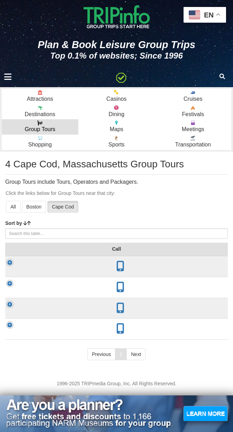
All (13, 207)
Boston (34, 207)
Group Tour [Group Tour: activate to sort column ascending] (39, 252)
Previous (101, 392)
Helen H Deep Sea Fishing (42, 310)
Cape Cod (63, 207)
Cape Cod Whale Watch (43, 364)
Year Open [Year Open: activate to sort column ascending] (106, 252)
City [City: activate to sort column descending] (69, 256)
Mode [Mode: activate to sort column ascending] (180, 256)
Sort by (18, 223)
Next (136, 392)
